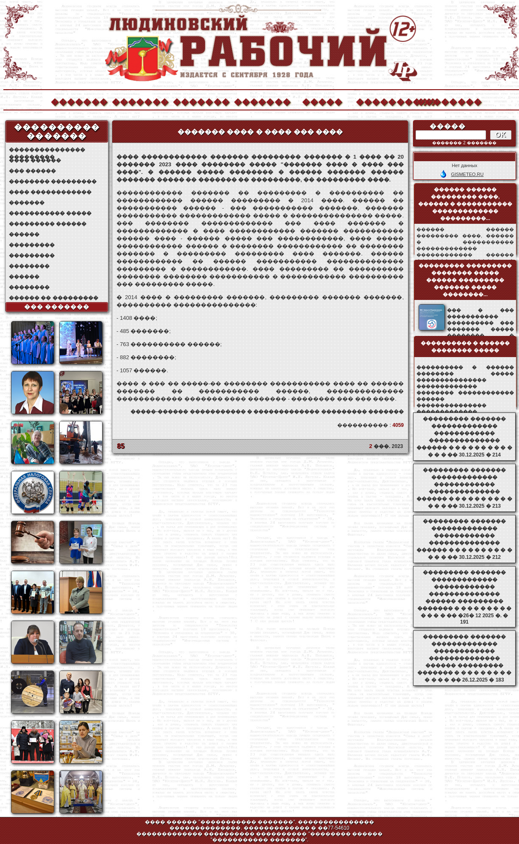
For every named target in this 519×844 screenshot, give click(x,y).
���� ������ (35, 160)
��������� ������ (47, 224)
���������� (384, 101)
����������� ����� (50, 213)
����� (322, 101)
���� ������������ (50, 192)
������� (79, 101)
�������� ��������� (53, 181)
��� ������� (57, 306)
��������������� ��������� (47, 150)
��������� (32, 245)
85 (121, 446)
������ (24, 234)
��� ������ (32, 171)
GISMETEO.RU (467, 174)
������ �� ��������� (53, 298)
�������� (445, 101)
